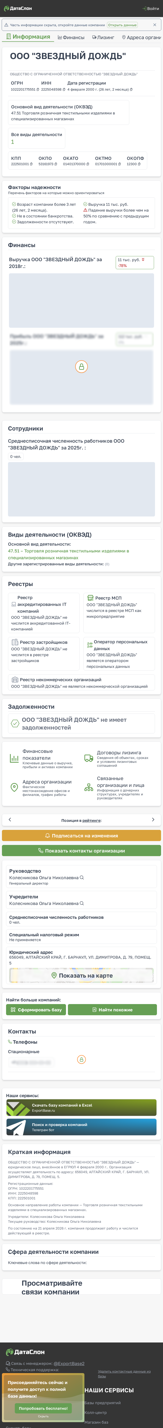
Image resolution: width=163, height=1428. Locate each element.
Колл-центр (95, 1412)
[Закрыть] (155, 25)
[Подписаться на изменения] (81, 835)
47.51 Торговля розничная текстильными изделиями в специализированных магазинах (63, 116)
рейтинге (91, 820)
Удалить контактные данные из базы (124, 1373)
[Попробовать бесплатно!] (43, 1408)
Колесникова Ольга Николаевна (46, 877)
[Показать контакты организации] (81, 850)
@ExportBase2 (69, 1363)
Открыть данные (122, 25)
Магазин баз (96, 1422)
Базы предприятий (102, 1402)
